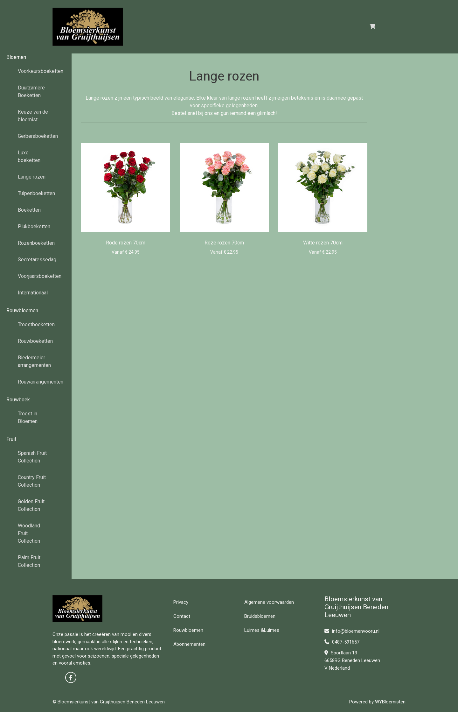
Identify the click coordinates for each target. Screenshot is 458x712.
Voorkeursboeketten (36, 71)
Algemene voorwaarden (269, 602)
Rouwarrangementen (36, 382)
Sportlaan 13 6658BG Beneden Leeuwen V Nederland (352, 660)
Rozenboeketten (36, 243)
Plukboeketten (34, 226)
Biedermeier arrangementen (34, 361)
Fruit (11, 439)
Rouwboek (18, 400)
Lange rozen (31, 177)
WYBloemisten (390, 702)
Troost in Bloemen (28, 417)
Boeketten (29, 210)
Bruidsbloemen (259, 616)
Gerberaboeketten (36, 136)
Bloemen (16, 57)
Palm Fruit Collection (29, 561)
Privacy (180, 602)
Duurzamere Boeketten (31, 91)
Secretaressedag (36, 260)
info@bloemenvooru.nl (351, 631)
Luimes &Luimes (261, 630)
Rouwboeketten (35, 341)
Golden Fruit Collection (31, 505)
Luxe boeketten (29, 156)
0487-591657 (341, 642)
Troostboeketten (36, 324)
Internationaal (33, 293)
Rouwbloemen (22, 310)
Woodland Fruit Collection (29, 533)
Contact (181, 616)
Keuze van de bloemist (33, 116)
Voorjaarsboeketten (36, 276)
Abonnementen (189, 644)
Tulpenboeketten (36, 193)
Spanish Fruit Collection (32, 457)
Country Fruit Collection (32, 481)
